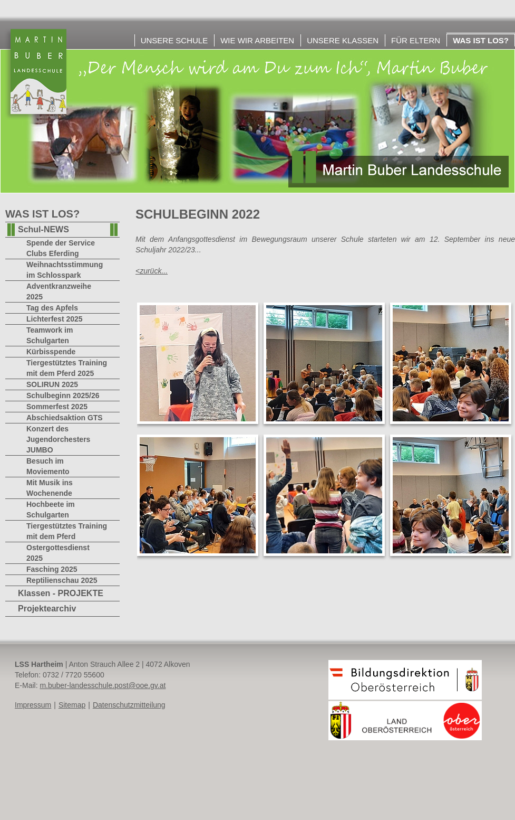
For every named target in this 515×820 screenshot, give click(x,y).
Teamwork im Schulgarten (49, 335)
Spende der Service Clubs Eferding (60, 248)
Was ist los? (481, 40)
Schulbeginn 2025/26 (63, 395)
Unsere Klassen (342, 40)
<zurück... (151, 271)
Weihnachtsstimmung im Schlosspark (64, 269)
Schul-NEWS (43, 229)
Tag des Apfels (52, 308)
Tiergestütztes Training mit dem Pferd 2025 (66, 368)
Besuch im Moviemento (48, 466)
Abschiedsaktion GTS (64, 417)
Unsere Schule (174, 40)
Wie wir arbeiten (257, 40)
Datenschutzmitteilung (129, 705)
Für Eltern (415, 40)
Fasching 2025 (51, 569)
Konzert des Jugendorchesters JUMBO (58, 439)
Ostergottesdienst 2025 (58, 552)
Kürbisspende (50, 351)
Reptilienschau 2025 (62, 580)
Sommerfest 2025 (57, 406)
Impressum (33, 705)
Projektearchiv (47, 608)
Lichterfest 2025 (54, 319)
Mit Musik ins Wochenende (49, 487)
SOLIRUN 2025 (52, 384)
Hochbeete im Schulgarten (50, 509)
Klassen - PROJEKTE (60, 593)
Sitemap (72, 705)
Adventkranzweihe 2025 (58, 291)
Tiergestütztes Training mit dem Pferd (66, 531)
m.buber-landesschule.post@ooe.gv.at (103, 685)
